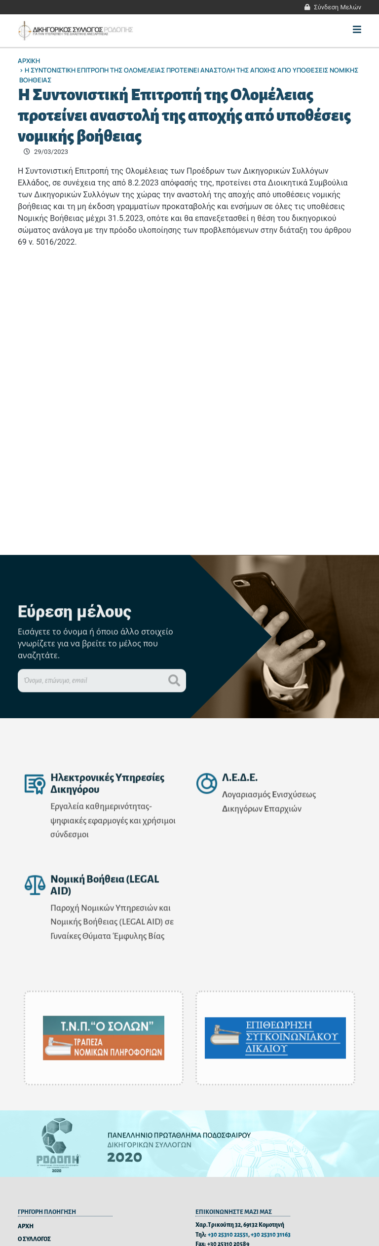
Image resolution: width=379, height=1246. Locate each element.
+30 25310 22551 (228, 1235)
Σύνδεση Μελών (337, 7)
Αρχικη (29, 60)
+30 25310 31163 (271, 1235)
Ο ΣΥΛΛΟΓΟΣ (34, 1239)
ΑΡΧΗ (26, 1226)
